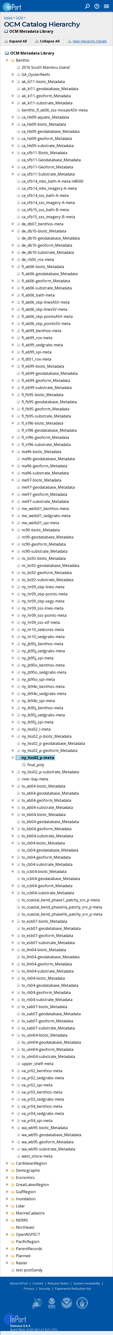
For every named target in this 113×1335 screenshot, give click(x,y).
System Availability (86, 1283)
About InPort (19, 1283)
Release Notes (58, 1283)
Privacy (29, 1288)
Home (8, 17)
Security (44, 1288)
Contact (37, 1283)
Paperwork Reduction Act (73, 1288)
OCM (19, 17)
